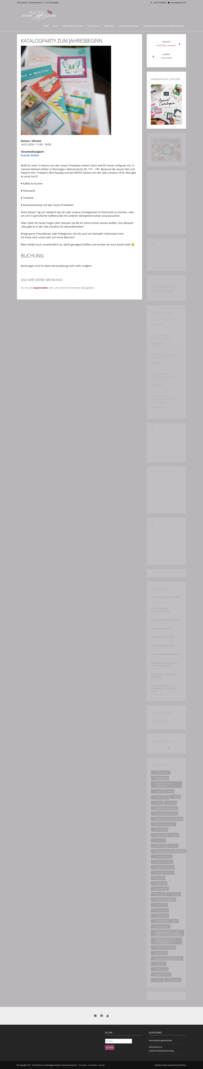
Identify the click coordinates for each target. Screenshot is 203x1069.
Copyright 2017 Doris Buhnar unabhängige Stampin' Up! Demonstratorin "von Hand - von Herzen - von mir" (62, 1065)
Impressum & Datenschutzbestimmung (163, 26)
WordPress (181, 1065)
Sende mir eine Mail (129, 26)
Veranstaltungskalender (160, 1040)
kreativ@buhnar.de (178, 2)
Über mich (109, 26)
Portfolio (93, 26)
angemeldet (40, 287)
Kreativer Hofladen (72, 26)
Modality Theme (161, 1065)
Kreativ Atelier (30, 155)
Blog (55, 26)
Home (46, 26)
